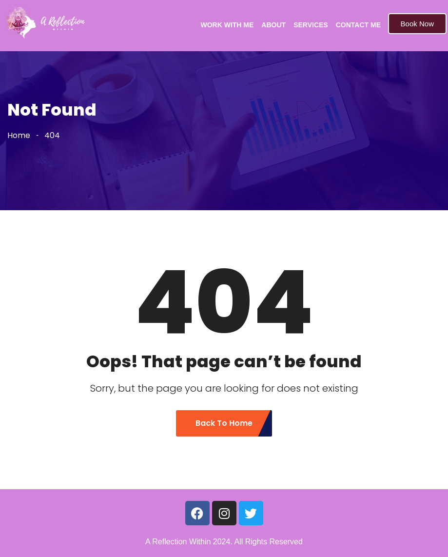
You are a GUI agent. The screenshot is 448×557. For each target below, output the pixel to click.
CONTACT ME (358, 25)
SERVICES (310, 25)
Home (18, 135)
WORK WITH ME (226, 25)
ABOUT (273, 25)
